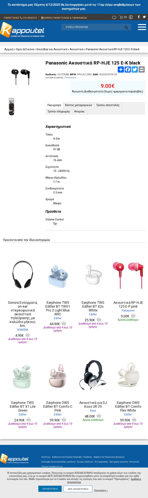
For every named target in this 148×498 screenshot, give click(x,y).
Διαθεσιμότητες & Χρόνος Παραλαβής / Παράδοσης (72, 457)
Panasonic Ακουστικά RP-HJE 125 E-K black (113, 49)
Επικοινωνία (134, 462)
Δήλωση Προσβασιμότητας (52, 467)
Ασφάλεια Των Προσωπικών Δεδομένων (109, 457)
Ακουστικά (76, 49)
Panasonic (70, 77)
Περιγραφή (54, 105)
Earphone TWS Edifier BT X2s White (93, 306)
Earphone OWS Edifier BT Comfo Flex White (128, 406)
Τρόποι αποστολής (108, 105)
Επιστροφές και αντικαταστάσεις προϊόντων (58, 462)
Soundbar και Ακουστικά (51, 49)
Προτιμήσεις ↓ (101, 490)
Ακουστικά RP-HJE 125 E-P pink (128, 304)
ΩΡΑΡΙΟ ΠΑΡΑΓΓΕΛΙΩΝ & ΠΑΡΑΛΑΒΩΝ (64, 17)
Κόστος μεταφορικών (78, 105)
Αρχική (8, 49)
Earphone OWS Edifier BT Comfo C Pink (57, 406)
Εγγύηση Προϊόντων (85, 462)
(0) (123, 17)
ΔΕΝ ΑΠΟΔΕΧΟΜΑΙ (78, 489)
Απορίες (79, 111)
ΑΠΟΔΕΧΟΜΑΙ (50, 488)
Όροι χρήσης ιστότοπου (118, 462)
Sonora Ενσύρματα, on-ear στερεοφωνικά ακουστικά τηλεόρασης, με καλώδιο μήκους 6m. (22, 314)
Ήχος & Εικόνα (25, 49)
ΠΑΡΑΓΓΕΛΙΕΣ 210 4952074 (20, 17)
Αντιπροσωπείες (101, 462)
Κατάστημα (45, 457)
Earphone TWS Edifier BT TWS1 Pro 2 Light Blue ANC (57, 308)
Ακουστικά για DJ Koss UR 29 (93, 404)
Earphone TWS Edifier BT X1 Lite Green (23, 406)
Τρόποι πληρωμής (58, 111)
